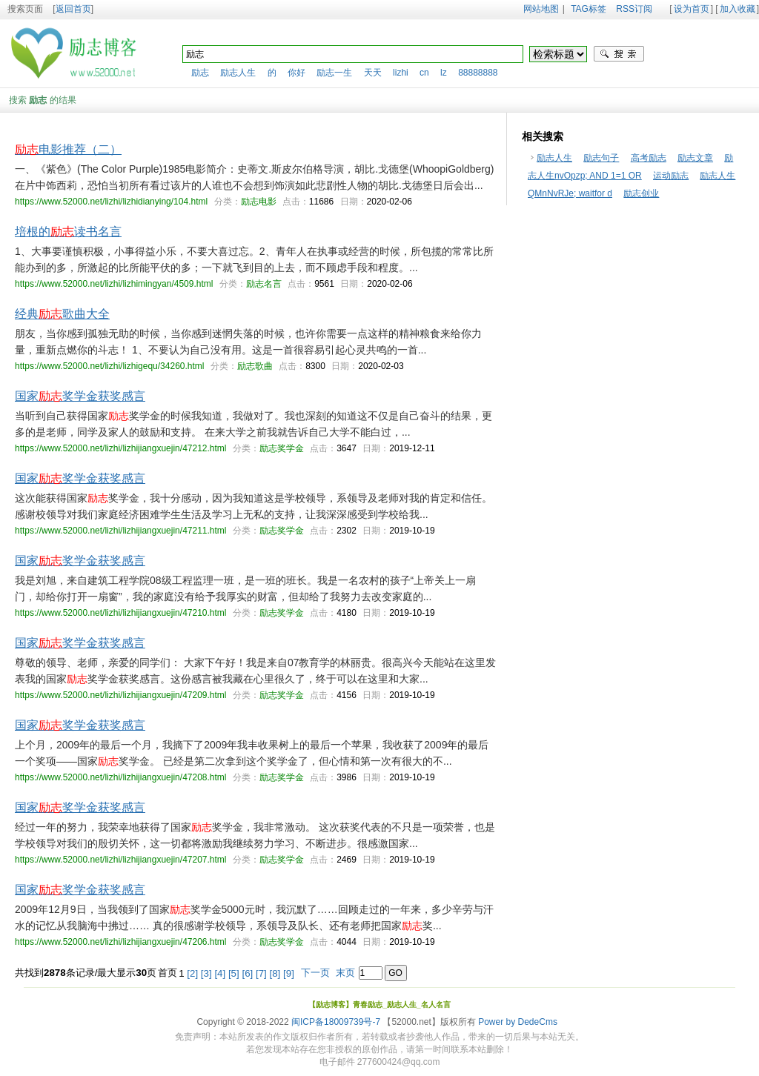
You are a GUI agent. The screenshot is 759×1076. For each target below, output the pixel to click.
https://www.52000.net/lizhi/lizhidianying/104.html (111, 201)
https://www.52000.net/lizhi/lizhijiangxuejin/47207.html (121, 859)
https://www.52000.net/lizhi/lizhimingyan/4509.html (114, 284)
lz (443, 72)
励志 (200, 72)
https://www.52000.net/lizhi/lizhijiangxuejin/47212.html (121, 448)
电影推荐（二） (68, 149)
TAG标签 (588, 9)
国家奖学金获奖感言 (80, 396)
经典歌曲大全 (62, 314)
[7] (261, 973)
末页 (345, 972)
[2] (192, 973)
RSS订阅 (634, 9)
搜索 (619, 54)
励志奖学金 (281, 448)
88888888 (477, 72)
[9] (288, 973)
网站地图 (541, 9)
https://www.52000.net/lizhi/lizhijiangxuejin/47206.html (121, 942)
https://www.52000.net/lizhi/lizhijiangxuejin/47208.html (121, 777)
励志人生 (238, 72)
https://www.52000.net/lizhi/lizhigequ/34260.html (110, 366)
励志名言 (264, 284)
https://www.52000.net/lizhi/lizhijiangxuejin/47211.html (121, 530)
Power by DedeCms (517, 1022)
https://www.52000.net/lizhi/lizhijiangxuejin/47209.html (121, 695)
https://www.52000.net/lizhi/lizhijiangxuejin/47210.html (121, 613)
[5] (233, 973)
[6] (247, 973)
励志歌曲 (255, 366)
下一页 (315, 972)
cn (424, 72)
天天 (373, 72)
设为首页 (691, 9)
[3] (206, 973)
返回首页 (73, 9)
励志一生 (334, 72)
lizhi (400, 72)
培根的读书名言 (68, 231)
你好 (296, 72)
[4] (219, 973)
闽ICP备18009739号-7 (335, 1022)
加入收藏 (737, 9)
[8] (275, 973)
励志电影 (258, 201)
